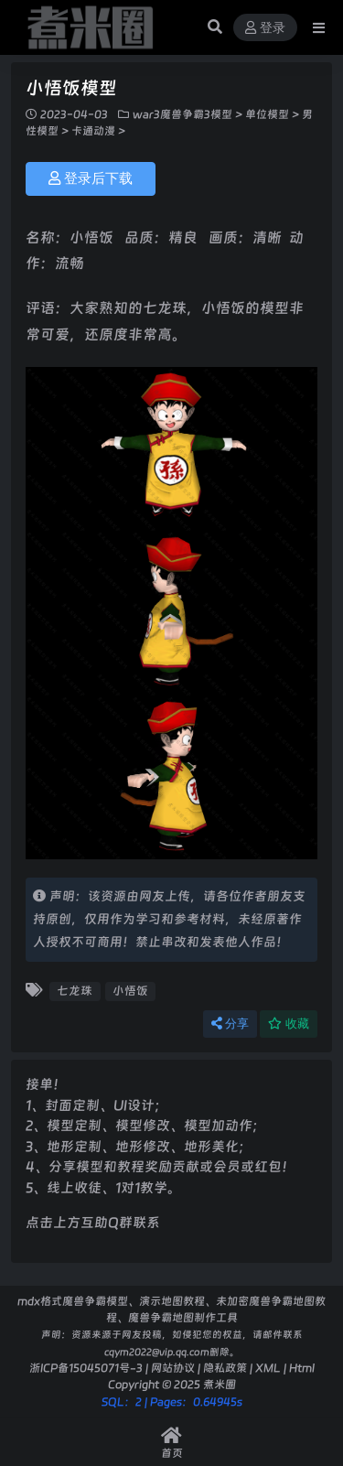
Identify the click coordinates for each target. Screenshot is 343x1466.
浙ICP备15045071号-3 (86, 1367)
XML (268, 1367)
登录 (265, 28)
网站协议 (173, 1367)
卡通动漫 (93, 130)
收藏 (288, 1023)
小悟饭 (130, 990)
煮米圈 (219, 1384)
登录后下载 (90, 178)
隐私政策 (225, 1367)
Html (302, 1367)
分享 (230, 1023)
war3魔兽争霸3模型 (182, 114)
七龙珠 (74, 990)
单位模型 (267, 114)
